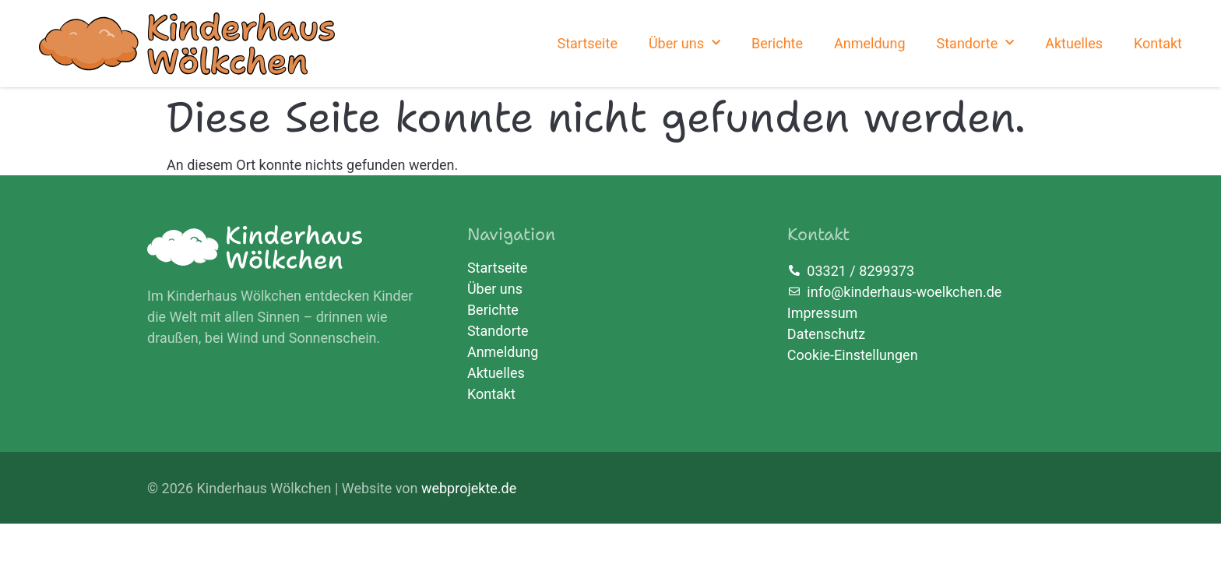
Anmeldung (870, 43)
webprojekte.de (468, 488)
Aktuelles (1074, 43)
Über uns (684, 43)
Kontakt (1158, 43)
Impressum (822, 313)
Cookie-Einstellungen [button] (852, 355)
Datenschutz (826, 334)
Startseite (587, 43)
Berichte (777, 43)
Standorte (976, 43)
